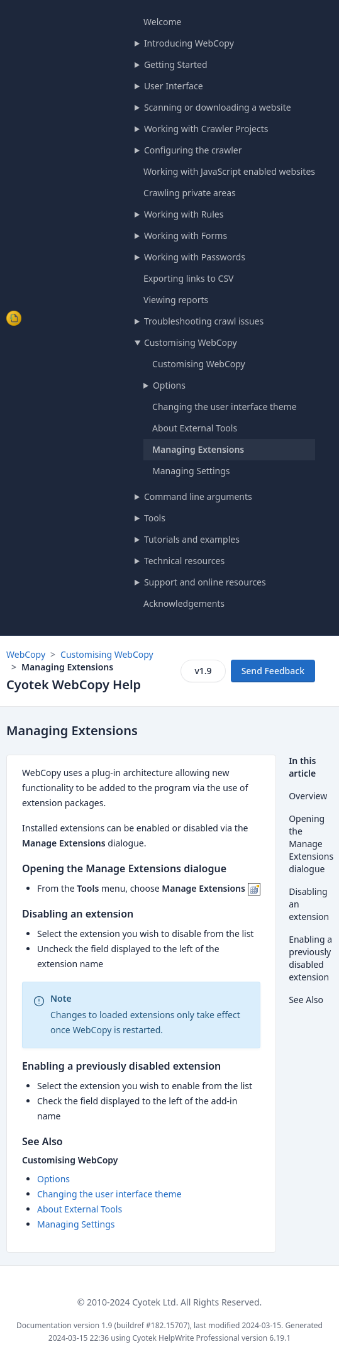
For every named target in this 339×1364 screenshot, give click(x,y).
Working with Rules (184, 214)
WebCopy (25, 654)
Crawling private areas (189, 193)
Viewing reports (175, 300)
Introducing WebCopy (189, 43)
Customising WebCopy (190, 342)
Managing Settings (191, 471)
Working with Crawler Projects (206, 129)
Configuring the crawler (193, 150)
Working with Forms (185, 235)
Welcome (162, 22)
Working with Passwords (194, 257)
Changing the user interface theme (224, 407)
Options (169, 385)
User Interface (173, 86)
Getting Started (176, 64)
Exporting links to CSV (188, 278)
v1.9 (202, 671)
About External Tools (194, 428)
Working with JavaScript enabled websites (229, 171)
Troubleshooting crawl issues (204, 321)
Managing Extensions (198, 449)
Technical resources (184, 561)
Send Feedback (273, 671)
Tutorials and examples (192, 539)
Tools (154, 518)
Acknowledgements (184, 603)
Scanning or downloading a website (217, 107)
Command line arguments (198, 496)
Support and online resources (205, 582)
